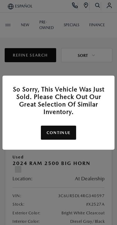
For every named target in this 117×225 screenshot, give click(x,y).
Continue (58, 132)
